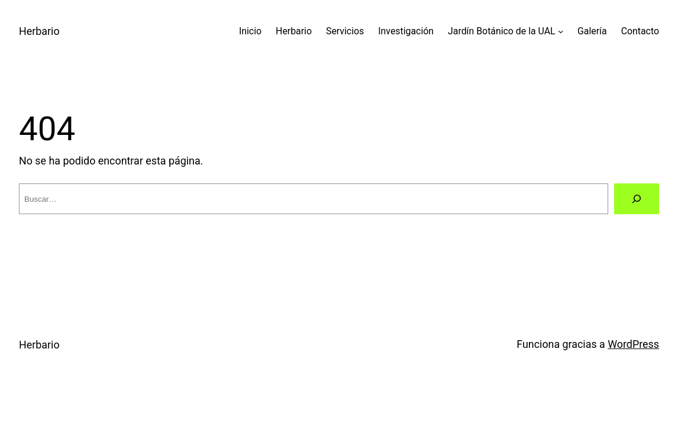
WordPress (633, 344)
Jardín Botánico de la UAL (502, 31)
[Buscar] (636, 198)
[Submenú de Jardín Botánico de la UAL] (561, 31)
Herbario (39, 31)
